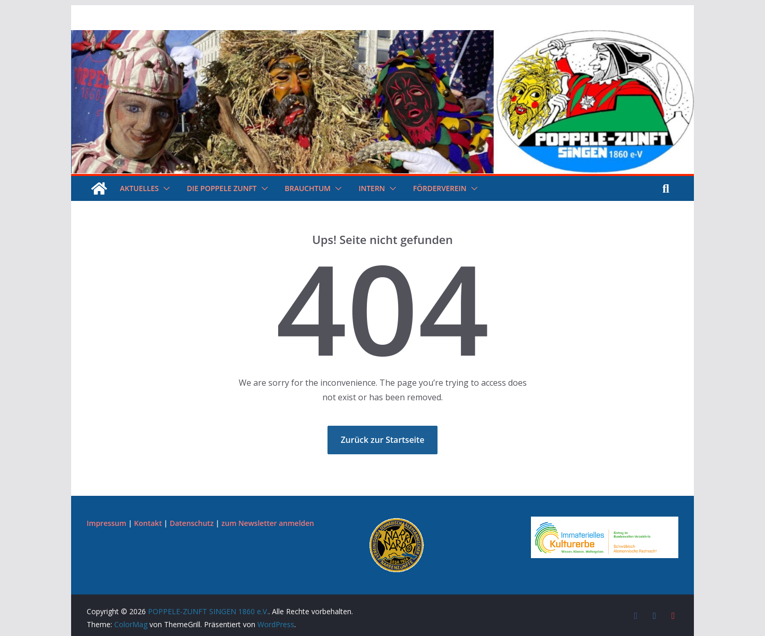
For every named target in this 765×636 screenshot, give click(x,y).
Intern (372, 188)
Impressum (106, 523)
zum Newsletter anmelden (268, 523)
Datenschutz (192, 523)
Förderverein (440, 188)
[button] (164, 188)
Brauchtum (308, 188)
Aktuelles (139, 188)
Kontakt (148, 523)
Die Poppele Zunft (221, 188)
